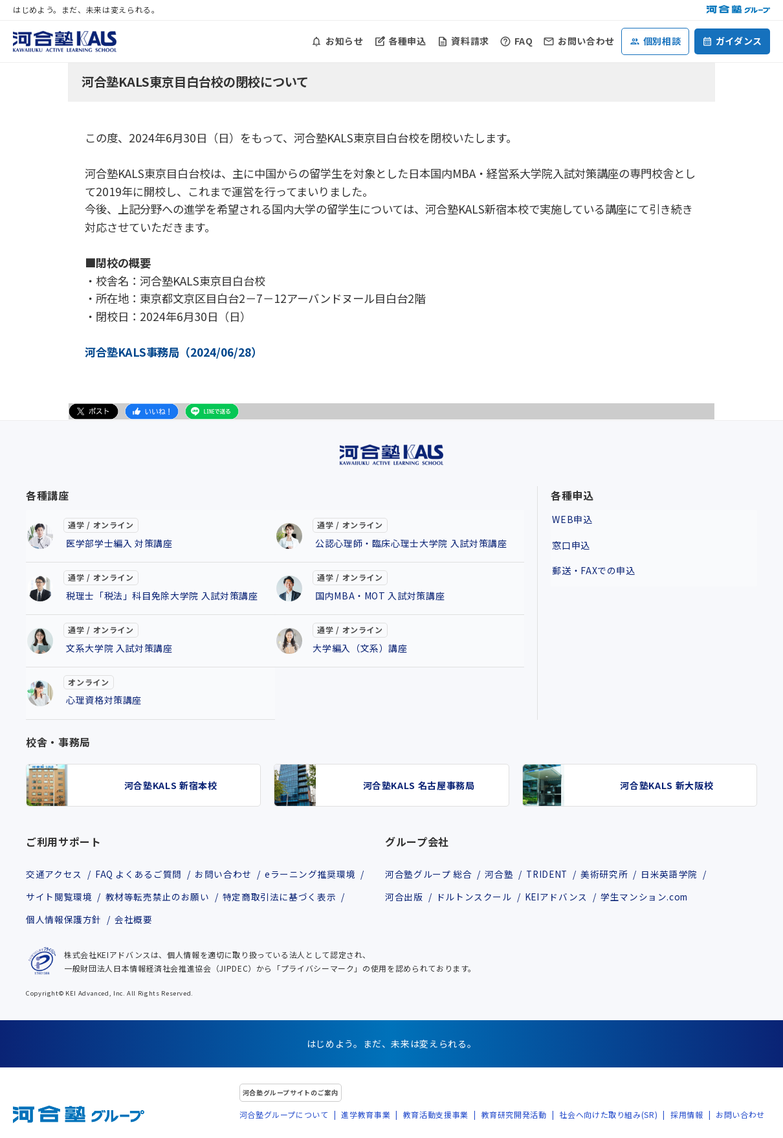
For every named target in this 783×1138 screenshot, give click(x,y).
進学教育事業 (365, 1115)
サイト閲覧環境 (59, 897)
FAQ (523, 40)
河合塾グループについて (284, 1115)
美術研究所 (610, 873)
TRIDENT (550, 873)
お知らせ (344, 40)
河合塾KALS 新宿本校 (170, 785)
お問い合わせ (586, 40)
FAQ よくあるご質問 (139, 873)
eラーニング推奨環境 (313, 873)
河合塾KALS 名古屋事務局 (419, 785)
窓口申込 (570, 541)
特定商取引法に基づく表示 (281, 897)
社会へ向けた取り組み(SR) (608, 1115)
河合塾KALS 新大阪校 (666, 785)
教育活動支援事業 (436, 1115)
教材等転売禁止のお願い (158, 897)
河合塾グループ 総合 (428, 873)
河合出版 (404, 897)
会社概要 (135, 921)
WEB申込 (571, 517)
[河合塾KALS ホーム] (64, 39)
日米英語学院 (676, 873)
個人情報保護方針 (64, 921)
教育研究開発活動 (514, 1115)
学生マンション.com (649, 897)
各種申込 (407, 40)
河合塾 (500, 873)
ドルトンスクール (475, 897)
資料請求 (470, 40)
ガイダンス (739, 40)
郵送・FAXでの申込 (592, 565)
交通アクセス (54, 873)
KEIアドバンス (558, 897)
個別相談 (662, 40)
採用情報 (686, 1115)
